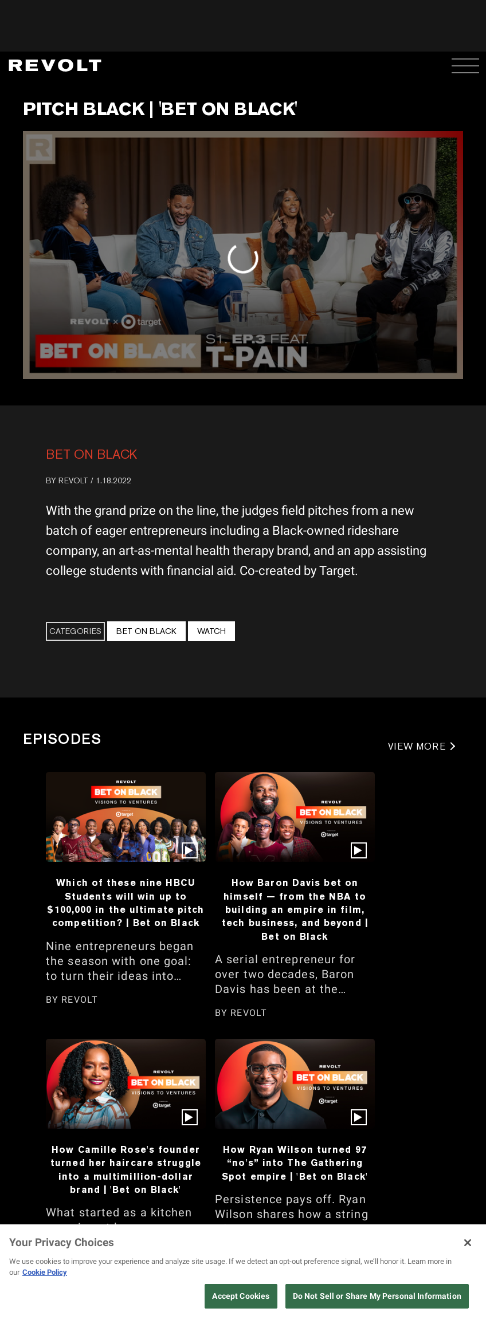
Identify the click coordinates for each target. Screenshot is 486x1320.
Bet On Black (91, 454)
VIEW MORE (417, 746)
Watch (211, 631)
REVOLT (73, 480)
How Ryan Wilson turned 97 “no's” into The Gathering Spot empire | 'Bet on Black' (295, 1163)
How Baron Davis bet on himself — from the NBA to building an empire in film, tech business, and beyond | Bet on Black (295, 909)
